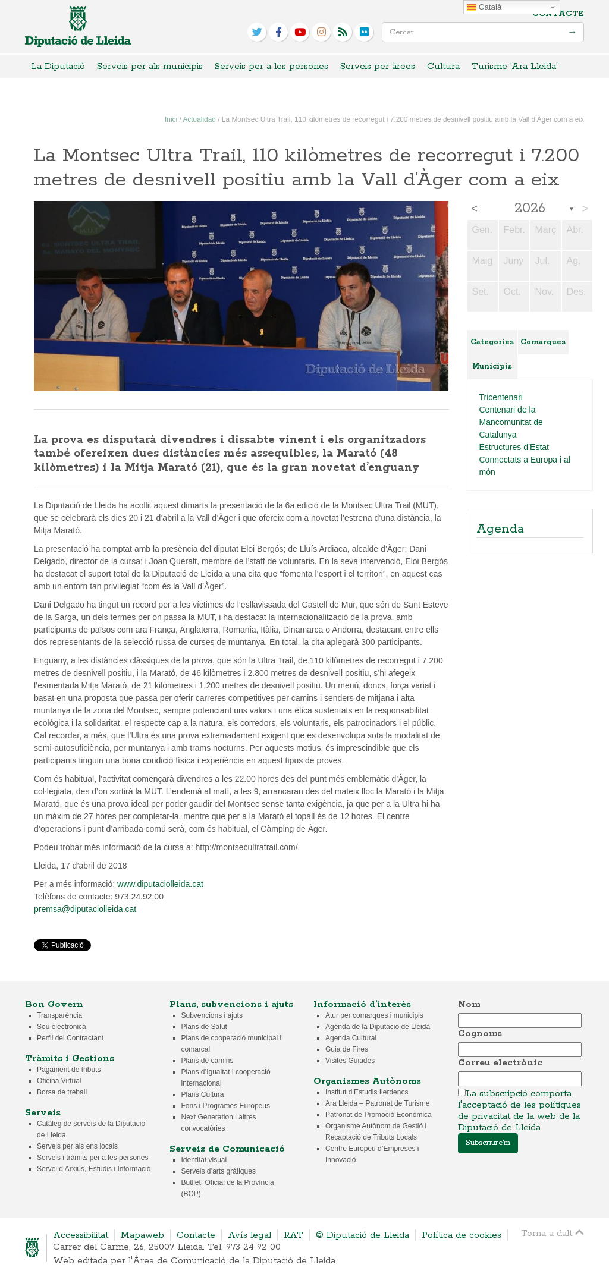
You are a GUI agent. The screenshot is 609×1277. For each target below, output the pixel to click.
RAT (293, 1235)
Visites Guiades (350, 1060)
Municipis (492, 366)
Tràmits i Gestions (69, 1058)
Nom (469, 1004)
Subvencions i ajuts (212, 1015)
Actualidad (199, 119)
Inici (171, 119)
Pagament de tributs (69, 1069)
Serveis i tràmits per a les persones (92, 1157)
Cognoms (480, 1033)
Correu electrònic (500, 1062)
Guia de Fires (346, 1049)
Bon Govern (54, 1004)
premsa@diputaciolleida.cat (85, 909)
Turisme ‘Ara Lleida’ (515, 66)
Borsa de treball (62, 1092)
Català (484, 7)
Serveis (43, 1112)
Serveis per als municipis (150, 66)
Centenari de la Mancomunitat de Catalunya (511, 422)
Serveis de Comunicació (227, 1149)
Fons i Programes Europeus (225, 1106)
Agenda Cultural (350, 1038)
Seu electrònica (61, 1027)
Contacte (558, 14)
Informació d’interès (362, 1004)
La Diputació (58, 66)
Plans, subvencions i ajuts (231, 1004)
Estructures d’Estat (514, 447)
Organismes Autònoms (367, 1081)
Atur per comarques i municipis (374, 1015)
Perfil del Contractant (70, 1038)
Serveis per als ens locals (77, 1146)
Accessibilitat (80, 1235)
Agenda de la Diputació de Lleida (377, 1027)
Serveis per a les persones (271, 66)
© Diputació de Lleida (362, 1235)
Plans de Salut (204, 1027)
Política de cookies (461, 1235)
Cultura (443, 66)
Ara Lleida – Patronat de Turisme (377, 1103)
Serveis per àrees (377, 66)
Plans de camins (207, 1060)
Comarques (543, 342)
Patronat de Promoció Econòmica (378, 1115)
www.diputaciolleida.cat (160, 884)
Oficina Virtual (59, 1081)
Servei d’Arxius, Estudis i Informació (93, 1169)
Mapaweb (142, 1235)
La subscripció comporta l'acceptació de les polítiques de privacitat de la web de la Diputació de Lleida (519, 1110)
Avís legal (249, 1235)
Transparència (59, 1015)
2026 (529, 208)
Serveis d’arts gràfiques (218, 1171)
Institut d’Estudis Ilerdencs (366, 1092)
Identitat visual (204, 1160)
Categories (492, 342)
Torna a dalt (552, 1232)
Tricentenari (501, 397)
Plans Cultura (202, 1094)
